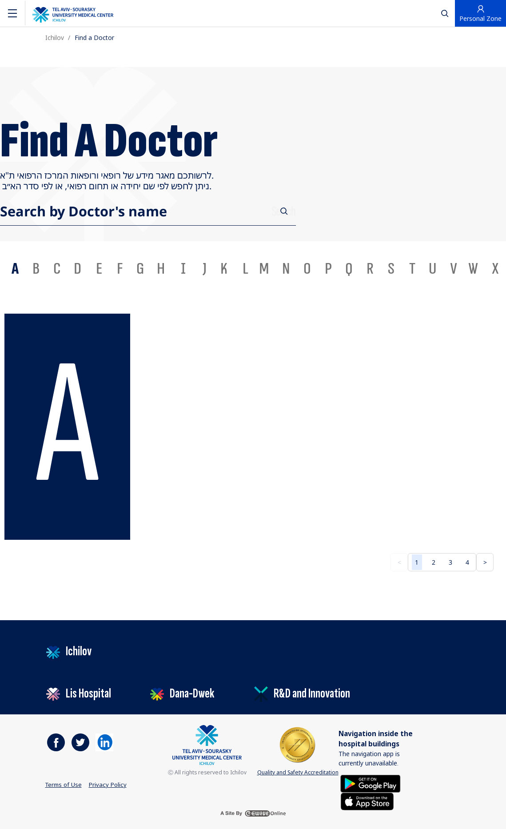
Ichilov (54, 37)
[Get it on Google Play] (370, 783)
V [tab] (453, 269)
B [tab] (36, 269)
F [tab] (120, 269)
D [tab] (77, 269)
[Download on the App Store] (367, 801)
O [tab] (307, 269)
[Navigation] (12, 13)
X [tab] (495, 269)
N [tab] (286, 269)
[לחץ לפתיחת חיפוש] (444, 13)
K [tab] (223, 269)
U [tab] (432, 269)
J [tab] (205, 269)
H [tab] (161, 269)
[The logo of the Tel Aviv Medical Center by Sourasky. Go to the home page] (72, 14)
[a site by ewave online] (253, 813)
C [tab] (56, 269)
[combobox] (253, 211)
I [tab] (183, 269)
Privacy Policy (108, 785)
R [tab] (370, 269)
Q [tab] (349, 269)
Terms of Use (63, 785)
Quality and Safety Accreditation (298, 750)
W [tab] (473, 269)
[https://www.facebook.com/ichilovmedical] (56, 742)
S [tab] (391, 269)
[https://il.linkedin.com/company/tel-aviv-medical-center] (104, 742)
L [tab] (245, 269)
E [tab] (99, 269)
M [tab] (264, 269)
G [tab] (140, 269)
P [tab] (328, 269)
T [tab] (412, 269)
